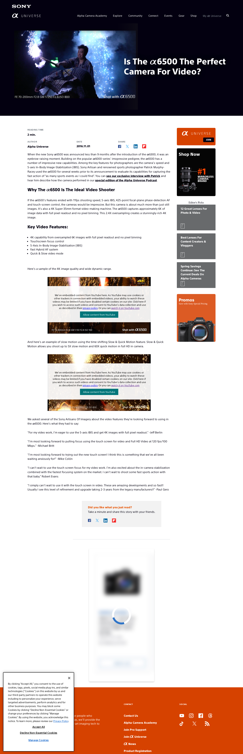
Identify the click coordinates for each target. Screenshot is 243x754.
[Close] (69, 678)
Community (135, 15)
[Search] (227, 15)
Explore (117, 15)
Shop (193, 15)
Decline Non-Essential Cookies (38, 732)
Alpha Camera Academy (92, 15)
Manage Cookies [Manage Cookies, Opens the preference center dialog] (38, 740)
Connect (153, 15)
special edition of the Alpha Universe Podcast (126, 180)
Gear (181, 15)
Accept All (38, 726)
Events (168, 15)
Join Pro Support (135, 729)
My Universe (212, 15)
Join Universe (135, 736)
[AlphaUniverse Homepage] (26, 15)
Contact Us (131, 715)
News (130, 743)
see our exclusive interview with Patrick (133, 176)
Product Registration (137, 750)
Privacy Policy (60, 721)
